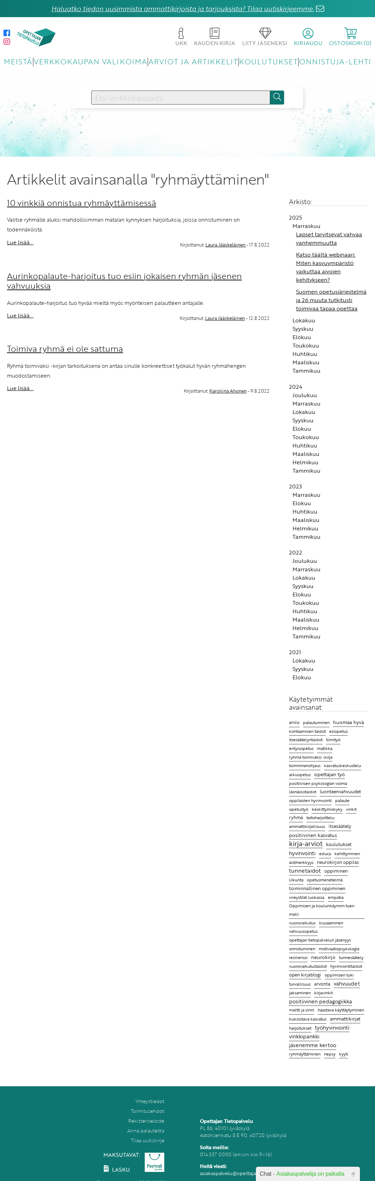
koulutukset (339, 844)
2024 (295, 386)
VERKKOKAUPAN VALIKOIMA (90, 61)
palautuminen (316, 722)
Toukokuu (306, 345)
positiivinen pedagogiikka (320, 1001)
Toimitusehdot (147, 1111)
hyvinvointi (302, 853)
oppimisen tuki (339, 975)
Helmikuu (305, 462)
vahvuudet (347, 983)
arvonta (322, 984)
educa (325, 854)
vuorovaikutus (302, 922)
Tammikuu (306, 370)
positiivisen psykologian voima (318, 783)
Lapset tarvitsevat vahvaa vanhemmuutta (329, 238)
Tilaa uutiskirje (147, 1140)
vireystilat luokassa (306, 897)
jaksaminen (300, 992)
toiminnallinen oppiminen (317, 888)
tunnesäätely (351, 957)
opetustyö (298, 809)
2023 (295, 486)
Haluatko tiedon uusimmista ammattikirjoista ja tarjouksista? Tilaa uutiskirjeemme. (182, 8)
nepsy (330, 1054)
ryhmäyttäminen (304, 1054)
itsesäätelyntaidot (306, 740)
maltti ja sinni (301, 1010)
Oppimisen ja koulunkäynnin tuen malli (321, 910)
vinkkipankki (304, 1036)
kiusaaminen (331, 922)
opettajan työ (329, 774)
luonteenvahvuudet (340, 791)
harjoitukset (300, 1028)
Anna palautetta (145, 1130)
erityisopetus (301, 748)
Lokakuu (304, 320)
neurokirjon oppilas (338, 862)
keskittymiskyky (327, 809)
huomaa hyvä (348, 722)
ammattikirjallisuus (307, 826)
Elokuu (302, 337)
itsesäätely (340, 826)
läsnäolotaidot (302, 792)
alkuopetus (300, 775)
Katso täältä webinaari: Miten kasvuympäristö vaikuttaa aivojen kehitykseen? (325, 267)
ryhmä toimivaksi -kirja (310, 757)
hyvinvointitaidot (346, 966)
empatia (336, 897)
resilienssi (298, 957)
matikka (324, 748)
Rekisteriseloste (146, 1120)
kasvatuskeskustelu (342, 765)
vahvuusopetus (303, 931)
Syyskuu (303, 328)
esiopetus (338, 731)
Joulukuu (305, 395)
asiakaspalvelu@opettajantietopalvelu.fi (245, 1173)
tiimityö (333, 740)
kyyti (343, 1054)
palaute (342, 800)
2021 (295, 652)
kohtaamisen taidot (307, 731)
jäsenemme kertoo (312, 1045)
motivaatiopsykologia (339, 949)
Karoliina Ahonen (228, 390)
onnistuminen (302, 949)
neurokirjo (323, 957)
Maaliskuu (306, 362)
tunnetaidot (305, 871)
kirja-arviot (306, 843)
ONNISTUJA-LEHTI (335, 61)
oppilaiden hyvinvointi (310, 800)
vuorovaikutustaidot (308, 966)
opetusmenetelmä (324, 880)
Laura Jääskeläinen (225, 244)
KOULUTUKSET (268, 61)
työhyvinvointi (332, 1027)
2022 (295, 552)
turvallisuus (300, 984)
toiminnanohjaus (304, 765)
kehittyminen (347, 854)
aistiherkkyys (301, 862)
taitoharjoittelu (320, 818)
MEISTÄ (18, 61)
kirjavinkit (323, 993)
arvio (294, 722)
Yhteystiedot (149, 1101)
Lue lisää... (20, 242)
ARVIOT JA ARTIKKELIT (193, 61)
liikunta (296, 880)
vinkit (351, 809)
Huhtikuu (305, 354)
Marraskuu (306, 226)
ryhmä (296, 817)
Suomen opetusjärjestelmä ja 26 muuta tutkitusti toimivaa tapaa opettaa (331, 300)
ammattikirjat (345, 1018)
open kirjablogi (305, 975)
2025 (295, 217)
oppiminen (336, 870)
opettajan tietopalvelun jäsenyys (320, 940)
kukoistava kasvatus (307, 1019)
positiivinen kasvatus (313, 835)
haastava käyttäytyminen (341, 1010)
